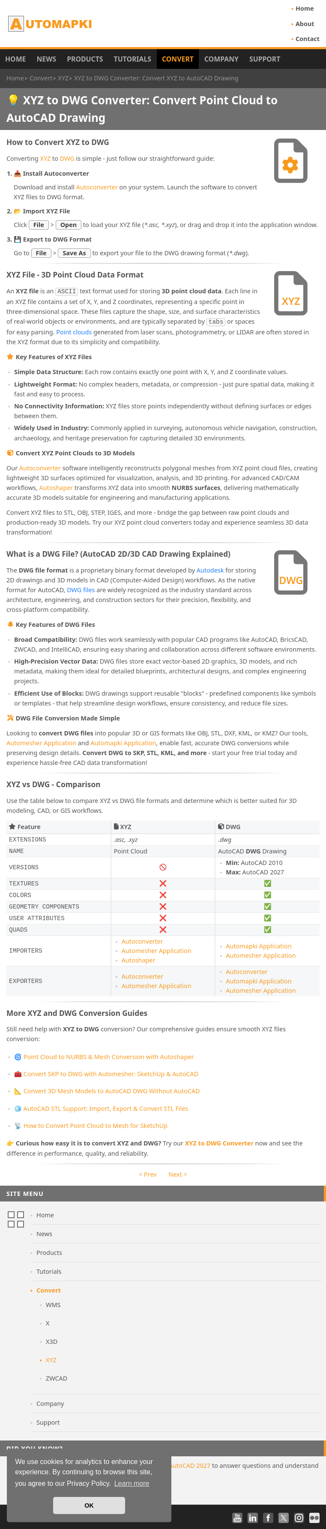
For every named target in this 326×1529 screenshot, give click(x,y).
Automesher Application (41, 741)
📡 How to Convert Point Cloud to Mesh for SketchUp (90, 1124)
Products (85, 59)
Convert (178, 59)
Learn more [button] (132, 1483)
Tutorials (133, 59)
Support (264, 59)
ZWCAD (56, 1377)
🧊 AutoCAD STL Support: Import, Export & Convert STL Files (101, 1107)
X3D (51, 1340)
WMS (53, 1303)
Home (305, 8)
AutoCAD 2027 (189, 1464)
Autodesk (210, 568)
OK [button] (89, 1505)
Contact (308, 39)
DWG (67, 158)
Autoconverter (97, 187)
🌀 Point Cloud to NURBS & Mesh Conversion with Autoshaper (104, 1055)
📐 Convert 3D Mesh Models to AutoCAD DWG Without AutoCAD (107, 1089)
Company (221, 59)
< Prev (147, 1173)
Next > (177, 1173)
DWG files (81, 588)
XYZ (45, 158)
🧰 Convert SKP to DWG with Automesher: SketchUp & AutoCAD (106, 1072)
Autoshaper (56, 486)
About (305, 24)
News (46, 59)
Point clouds (74, 330)
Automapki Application (123, 741)
